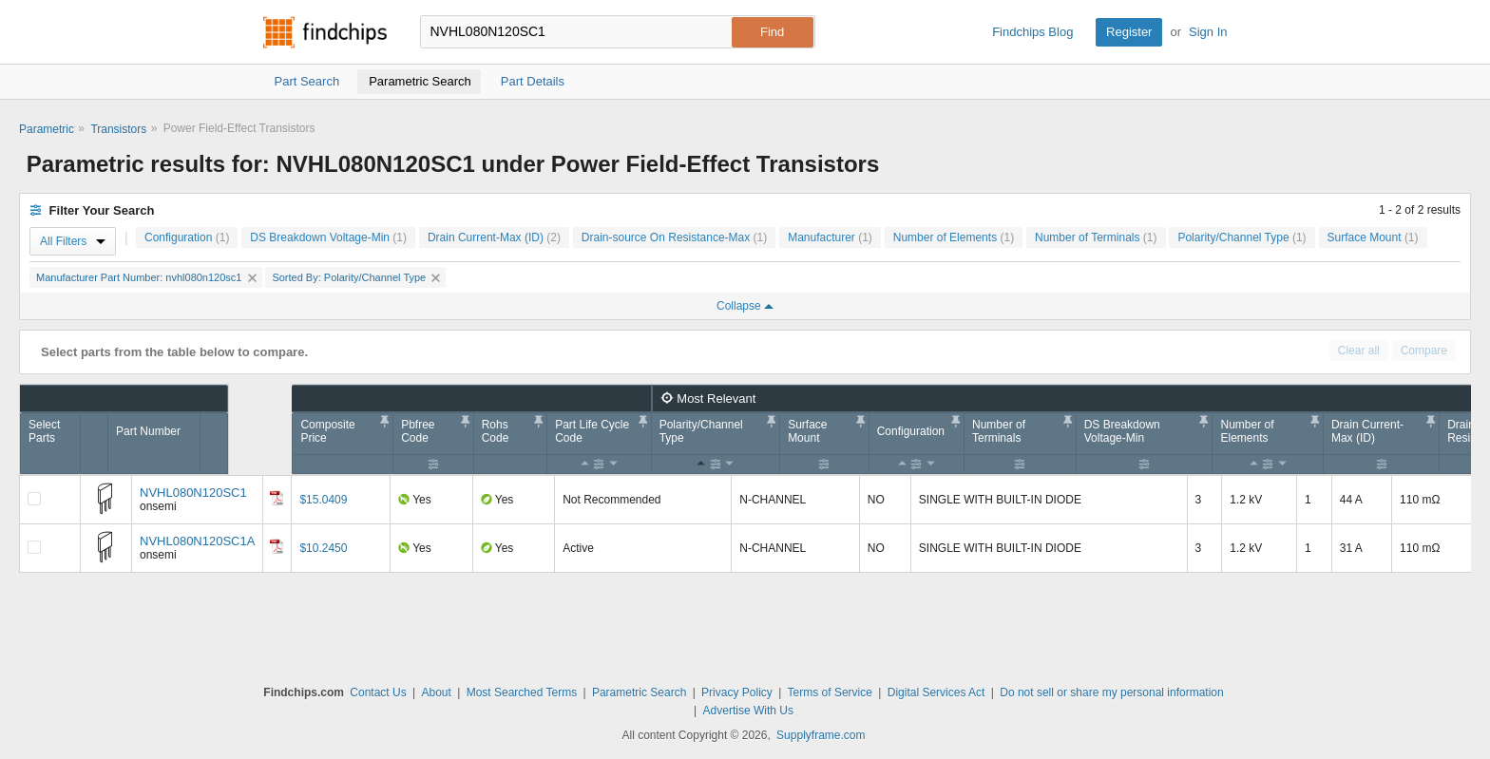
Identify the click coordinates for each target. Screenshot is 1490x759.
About (435, 692)
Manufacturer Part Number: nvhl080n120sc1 (146, 277)
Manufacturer (830, 237)
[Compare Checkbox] (34, 498)
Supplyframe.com (820, 735)
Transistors (118, 129)
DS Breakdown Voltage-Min (328, 237)
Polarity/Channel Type (1241, 237)
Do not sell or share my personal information (1111, 692)
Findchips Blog (1032, 32)
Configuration (186, 237)
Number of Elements (953, 237)
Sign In (1208, 32)
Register (1129, 32)
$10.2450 (323, 548)
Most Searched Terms (522, 692)
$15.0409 (323, 499)
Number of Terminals (1096, 237)
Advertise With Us (748, 710)
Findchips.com (325, 32)
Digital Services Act (936, 692)
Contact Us (378, 692)
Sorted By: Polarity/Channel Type (356, 277)
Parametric (46, 129)
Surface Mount (1373, 237)
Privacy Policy (737, 692)
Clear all (1359, 350)
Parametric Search (639, 692)
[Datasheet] (276, 497)
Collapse (745, 306)
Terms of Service (830, 692)
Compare (1424, 350)
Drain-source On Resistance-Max (674, 237)
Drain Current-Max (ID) (494, 237)
